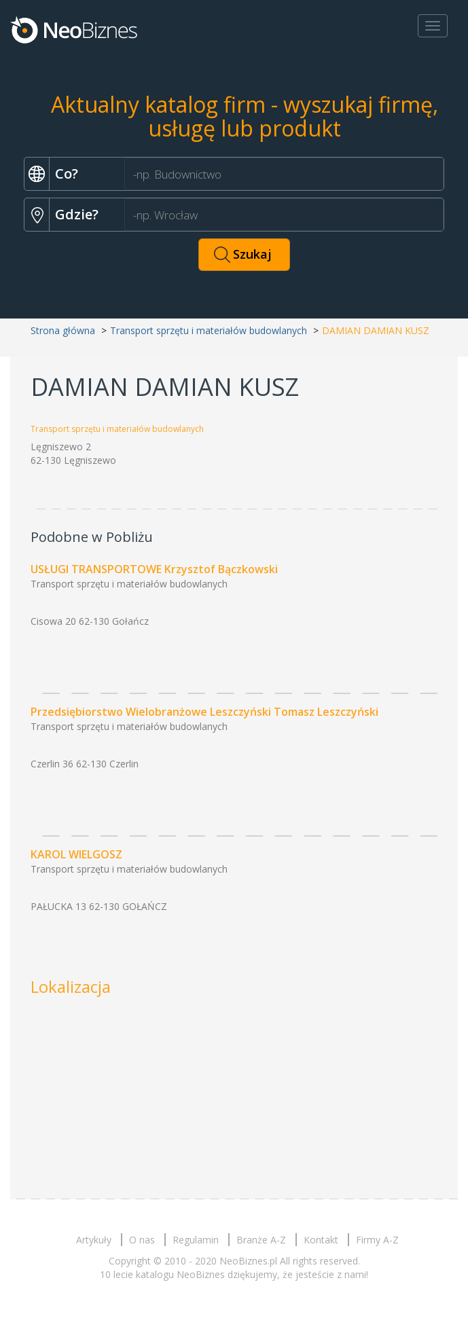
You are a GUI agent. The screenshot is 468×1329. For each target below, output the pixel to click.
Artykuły (93, 1239)
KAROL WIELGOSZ (76, 854)
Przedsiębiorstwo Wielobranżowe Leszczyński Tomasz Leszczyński (204, 711)
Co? (66, 173)
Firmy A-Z (377, 1239)
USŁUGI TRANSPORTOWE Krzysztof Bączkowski (154, 569)
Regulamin (196, 1239)
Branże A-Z (261, 1239)
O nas (142, 1239)
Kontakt (321, 1239)
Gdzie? (76, 214)
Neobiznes (74, 29)
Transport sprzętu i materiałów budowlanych (208, 330)
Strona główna (63, 330)
